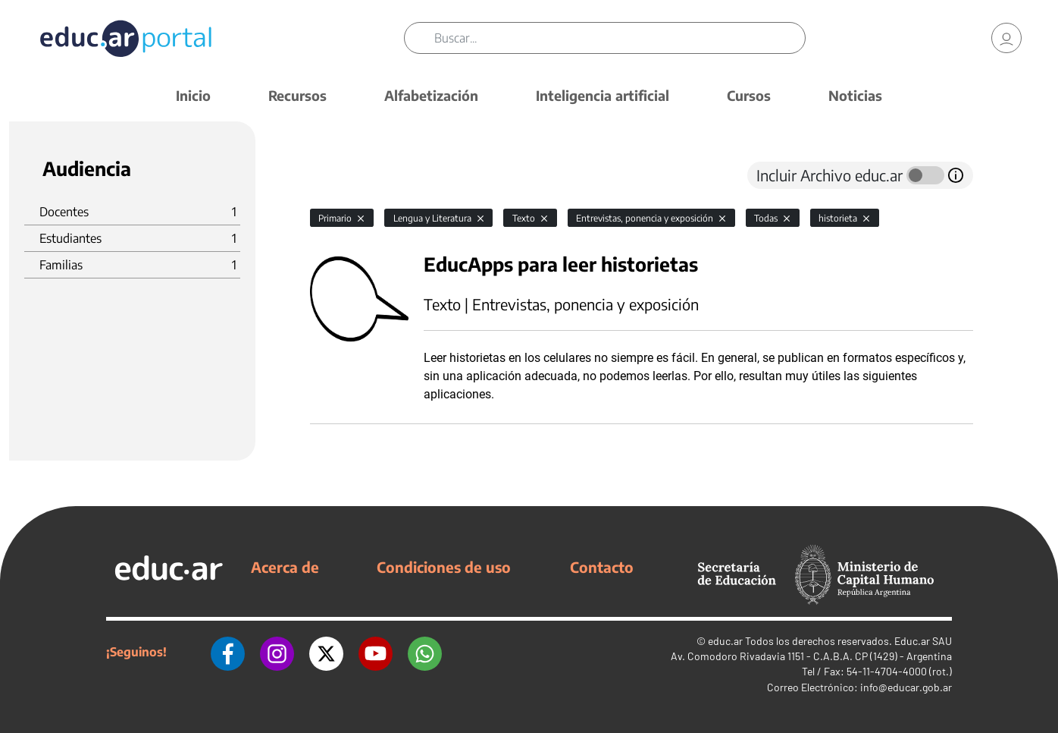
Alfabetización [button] (431, 95)
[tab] (340, 175)
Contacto (602, 567)
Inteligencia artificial (602, 95)
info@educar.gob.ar (906, 687)
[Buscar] (619, 38)
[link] (1006, 38)
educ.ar (725, 640)
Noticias (855, 95)
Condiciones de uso (444, 567)
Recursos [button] (297, 95)
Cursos (749, 95)
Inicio (193, 95)
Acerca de (285, 567)
